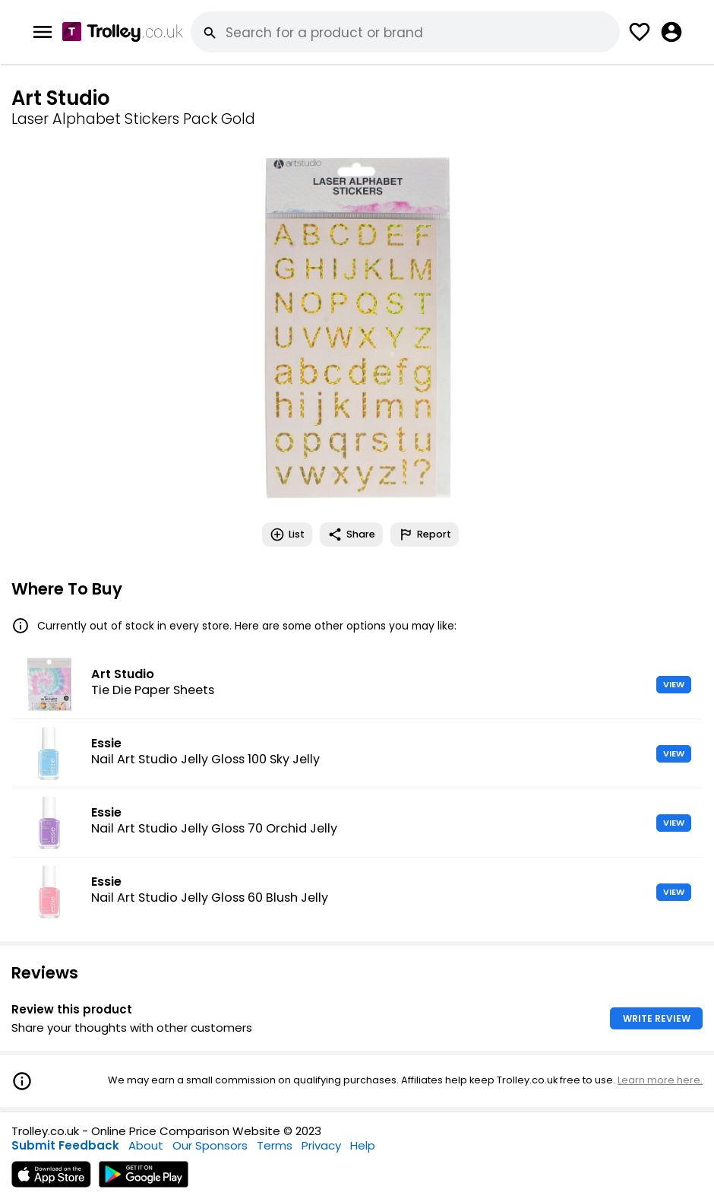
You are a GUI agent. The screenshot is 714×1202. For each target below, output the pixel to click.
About (145, 1145)
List (287, 534)
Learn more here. (660, 1080)
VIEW (673, 684)
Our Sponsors (210, 1145)
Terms (274, 1145)
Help (362, 1145)
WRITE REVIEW (656, 1018)
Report (424, 534)
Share (351, 534)
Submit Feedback (65, 1145)
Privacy (321, 1145)
